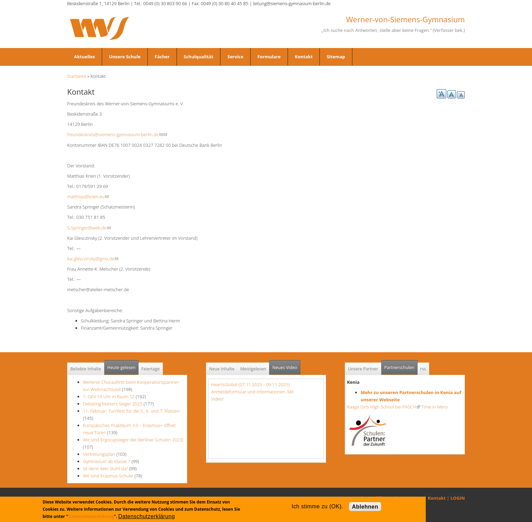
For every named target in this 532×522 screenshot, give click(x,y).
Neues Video (284, 367)
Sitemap (336, 57)
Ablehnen (365, 507)
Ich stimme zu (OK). (317, 506)
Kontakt (304, 57)
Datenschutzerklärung (91, 516)
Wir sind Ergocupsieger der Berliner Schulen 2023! (133, 440)
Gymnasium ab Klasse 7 (106, 461)
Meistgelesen (253, 369)
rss (423, 369)
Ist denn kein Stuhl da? (106, 468)
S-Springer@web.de (89, 228)
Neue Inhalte (221, 369)
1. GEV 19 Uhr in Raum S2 (109, 396)
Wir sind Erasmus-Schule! (108, 476)
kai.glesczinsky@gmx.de (92, 259)
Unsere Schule (125, 57)
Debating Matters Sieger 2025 (113, 404)
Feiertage (150, 369)
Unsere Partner (363, 369)
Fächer (162, 57)
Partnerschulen (401, 365)
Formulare (269, 57)
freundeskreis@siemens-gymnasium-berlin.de (115, 134)
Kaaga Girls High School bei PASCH (383, 407)
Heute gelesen (121, 367)
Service (235, 57)
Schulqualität (199, 57)
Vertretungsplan (99, 454)
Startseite (76, 76)
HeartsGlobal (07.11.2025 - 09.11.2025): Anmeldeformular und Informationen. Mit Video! (252, 391)
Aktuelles (84, 57)
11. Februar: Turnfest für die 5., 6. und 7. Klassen (131, 411)
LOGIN (457, 498)
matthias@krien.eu (88, 196)
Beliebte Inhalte (85, 369)
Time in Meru (434, 407)
